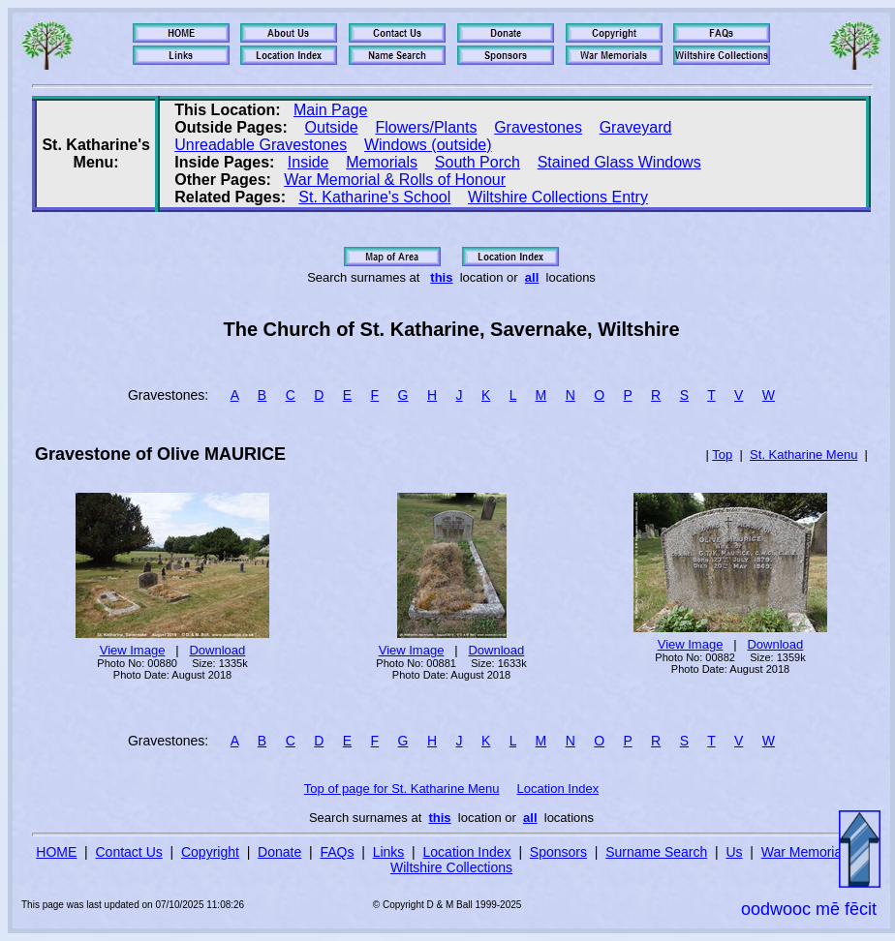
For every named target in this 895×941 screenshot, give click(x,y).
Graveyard (636, 127)
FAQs (337, 852)
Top (722, 454)
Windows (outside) (428, 145)
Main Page (330, 110)
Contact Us (129, 852)
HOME (56, 852)
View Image (133, 650)
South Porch (477, 162)
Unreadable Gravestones (260, 145)
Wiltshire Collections (451, 867)
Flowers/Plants (426, 127)
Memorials (381, 162)
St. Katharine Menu (803, 454)
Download (217, 650)
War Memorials (806, 852)
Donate (279, 852)
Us (733, 852)
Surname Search (656, 852)
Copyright (210, 852)
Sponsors (558, 852)
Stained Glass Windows (619, 162)
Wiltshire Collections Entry (558, 197)
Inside (308, 162)
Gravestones (538, 127)
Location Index (558, 788)
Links (389, 852)
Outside (331, 127)
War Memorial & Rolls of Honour (395, 179)
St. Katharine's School (374, 197)
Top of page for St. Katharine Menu (402, 788)
